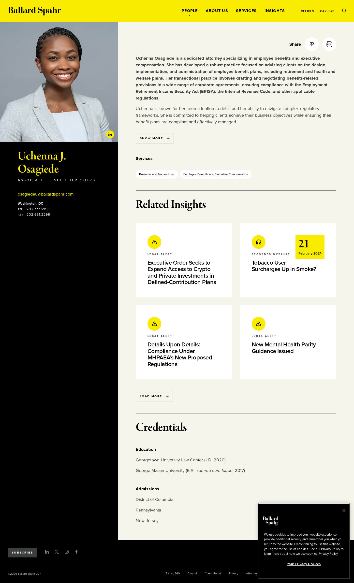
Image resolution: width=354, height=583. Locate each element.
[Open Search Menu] (344, 11)
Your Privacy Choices (304, 564)
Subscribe (22, 552)
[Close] (344, 510)
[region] (304, 541)
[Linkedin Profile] (110, 134)
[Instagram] (67, 552)
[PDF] (329, 44)
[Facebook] (76, 552)
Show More (155, 138)
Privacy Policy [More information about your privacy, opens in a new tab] (328, 554)
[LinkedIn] (47, 552)
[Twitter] (57, 552)
